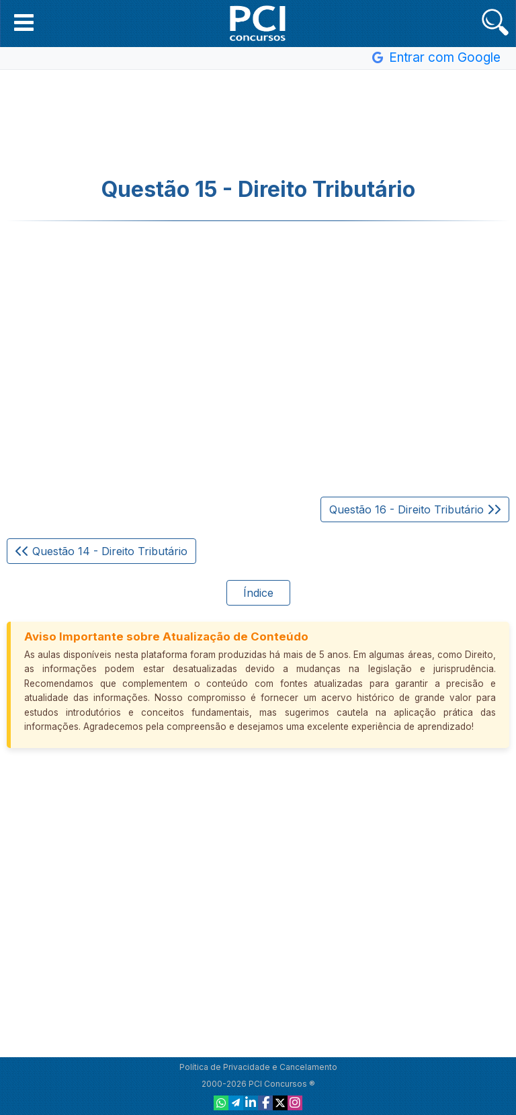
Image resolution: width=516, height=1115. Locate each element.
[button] (24, 22)
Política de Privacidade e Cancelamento (258, 1067)
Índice (258, 593)
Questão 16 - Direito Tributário (415, 509)
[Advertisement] (258, 123)
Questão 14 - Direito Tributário (101, 551)
